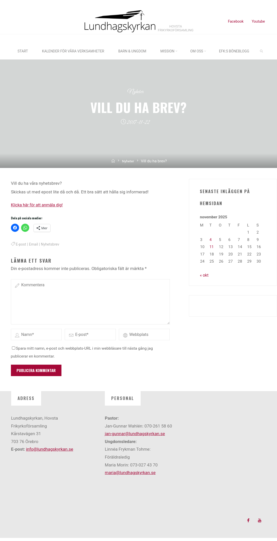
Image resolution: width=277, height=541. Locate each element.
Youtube (258, 22)
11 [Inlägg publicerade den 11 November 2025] (211, 247)
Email (34, 244)
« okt (204, 275)
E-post (21, 244)
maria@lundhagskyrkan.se (130, 475)
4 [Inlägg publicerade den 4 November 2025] (210, 239)
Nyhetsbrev (51, 244)
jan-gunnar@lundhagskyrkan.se (135, 436)
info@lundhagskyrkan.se (49, 452)
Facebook (235, 22)
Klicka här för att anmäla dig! (38, 204)
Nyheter (135, 92)
